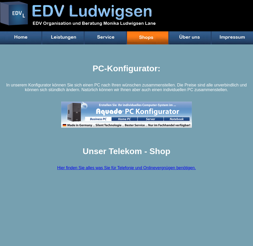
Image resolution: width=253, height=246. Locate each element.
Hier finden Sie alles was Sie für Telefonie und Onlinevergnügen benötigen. (126, 168)
